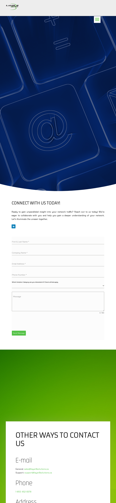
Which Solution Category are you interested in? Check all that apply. (35, 282)
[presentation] (30, 322)
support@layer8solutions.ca (38, 472)
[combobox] (58, 285)
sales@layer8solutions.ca (36, 468)
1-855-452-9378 (23, 491)
